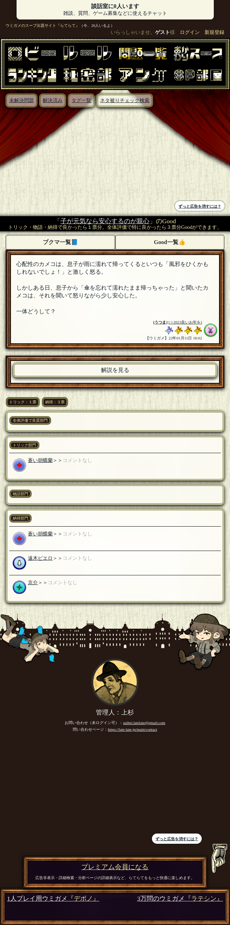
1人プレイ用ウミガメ (53, 898)
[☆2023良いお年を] (185, 322)
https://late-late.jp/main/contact (132, 729)
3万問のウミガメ (180, 898)
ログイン (190, 32)
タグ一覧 (81, 100)
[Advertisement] (59, 155)
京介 (33, 582)
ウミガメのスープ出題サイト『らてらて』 (42, 25)
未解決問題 (21, 100)
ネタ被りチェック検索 (124, 100)
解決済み (53, 100)
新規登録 (214, 32)
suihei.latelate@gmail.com (144, 723)
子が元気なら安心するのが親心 (104, 221)
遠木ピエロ (40, 558)
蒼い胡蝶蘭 (40, 460)
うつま (160, 322)
